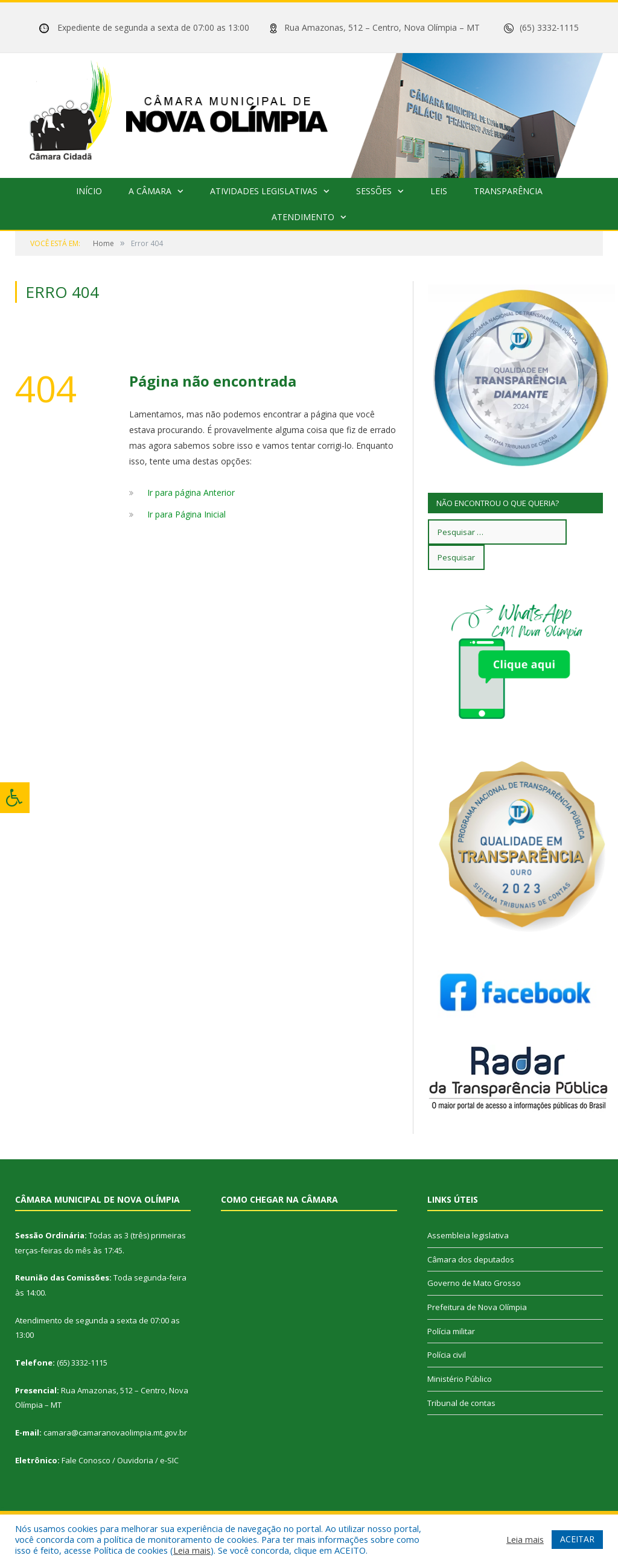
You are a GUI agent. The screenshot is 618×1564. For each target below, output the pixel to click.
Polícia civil (446, 1354)
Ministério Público (459, 1378)
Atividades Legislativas (263, 191)
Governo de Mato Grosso (474, 1282)
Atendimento (303, 217)
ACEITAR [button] (577, 1539)
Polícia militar (451, 1331)
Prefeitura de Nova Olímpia (477, 1307)
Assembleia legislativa (468, 1235)
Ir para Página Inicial (186, 514)
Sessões (374, 191)
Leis (438, 191)
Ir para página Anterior (191, 492)
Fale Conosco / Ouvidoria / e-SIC (120, 1460)
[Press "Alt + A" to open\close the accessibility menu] (15, 797)
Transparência (508, 191)
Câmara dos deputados (470, 1259)
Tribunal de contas (461, 1403)
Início (89, 191)
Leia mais (192, 1550)
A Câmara (150, 191)
